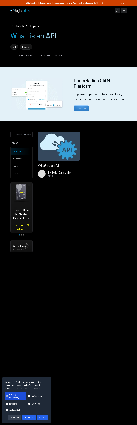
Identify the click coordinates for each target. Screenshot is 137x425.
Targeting (11, 403)
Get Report (100, 3)
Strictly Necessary (12, 396)
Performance (35, 396)
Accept (42, 417)
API (14, 47)
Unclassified (13, 410)
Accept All (29, 417)
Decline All (14, 417)
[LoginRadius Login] (117, 10)
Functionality (35, 403)
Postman (26, 47)
